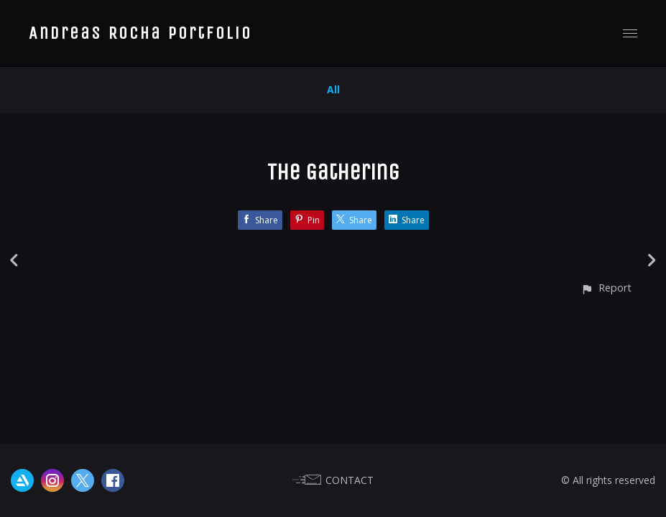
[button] (606, 287)
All (333, 89)
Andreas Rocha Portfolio (140, 33)
